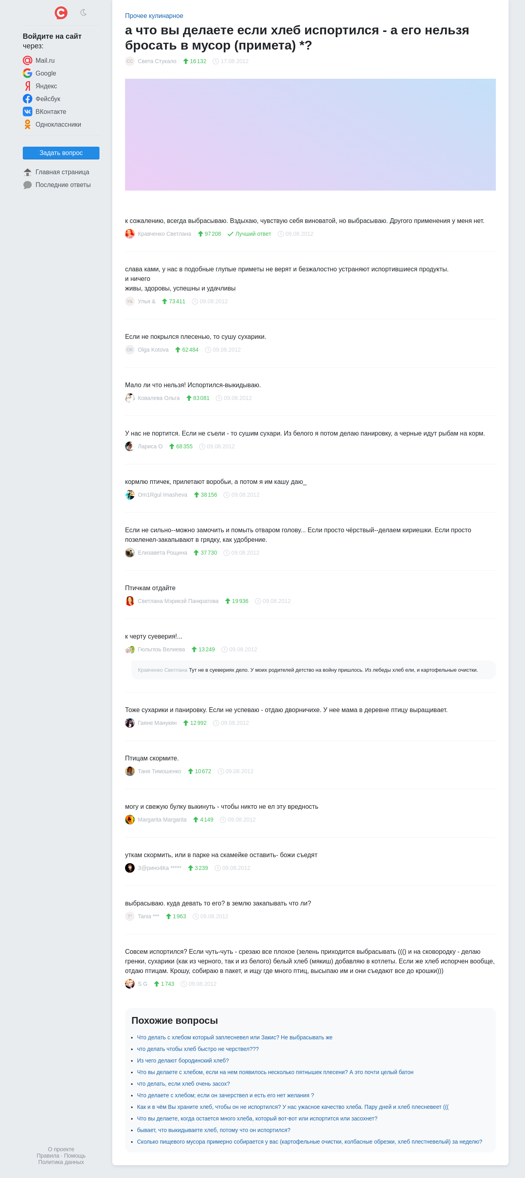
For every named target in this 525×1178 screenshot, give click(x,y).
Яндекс (40, 86)
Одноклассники (52, 124)
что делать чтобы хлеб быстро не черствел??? (198, 1049)
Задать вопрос (61, 152)
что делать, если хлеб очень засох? (183, 1083)
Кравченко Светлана (163, 670)
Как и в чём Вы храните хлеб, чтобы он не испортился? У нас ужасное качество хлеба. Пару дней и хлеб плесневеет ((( (293, 1107)
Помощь (75, 1155)
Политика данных (61, 1162)
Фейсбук (41, 98)
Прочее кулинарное (154, 15)
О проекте (61, 1149)
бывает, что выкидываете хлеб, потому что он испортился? (213, 1130)
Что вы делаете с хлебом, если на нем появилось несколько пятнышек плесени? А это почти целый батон (275, 1072)
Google (39, 73)
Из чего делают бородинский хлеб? (183, 1060)
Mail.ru (39, 60)
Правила (48, 1155)
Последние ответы (57, 185)
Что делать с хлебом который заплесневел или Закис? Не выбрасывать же (234, 1037)
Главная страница (56, 172)
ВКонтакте (44, 111)
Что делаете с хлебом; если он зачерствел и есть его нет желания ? (225, 1095)
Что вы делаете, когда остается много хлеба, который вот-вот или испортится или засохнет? (257, 1118)
